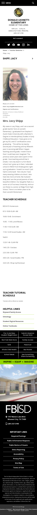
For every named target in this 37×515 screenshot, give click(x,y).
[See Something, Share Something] (28, 355)
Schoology (7, 317)
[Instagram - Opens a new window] (23, 45)
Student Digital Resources (13, 321)
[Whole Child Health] (9, 349)
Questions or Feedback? (6, 509)
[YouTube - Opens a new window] (18, 45)
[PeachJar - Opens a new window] (28, 344)
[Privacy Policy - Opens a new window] (18, 458)
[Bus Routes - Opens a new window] (28, 349)
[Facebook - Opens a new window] (13, 45)
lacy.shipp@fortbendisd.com (15, 106)
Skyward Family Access (12, 312)
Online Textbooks (10, 326)
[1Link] (9, 344)
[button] (6, 3)
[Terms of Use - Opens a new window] (18, 467)
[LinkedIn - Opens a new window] (28, 45)
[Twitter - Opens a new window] (8, 45)
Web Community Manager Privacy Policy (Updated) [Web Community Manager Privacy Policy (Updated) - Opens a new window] (25, 509)
